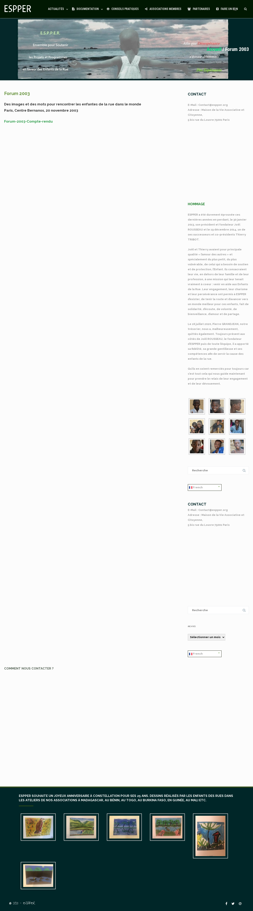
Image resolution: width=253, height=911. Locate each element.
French (196, 487)
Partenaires (199, 9)
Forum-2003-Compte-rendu (28, 121)
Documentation (85, 9)
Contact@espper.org (213, 104)
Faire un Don (227, 9)
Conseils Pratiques (123, 9)
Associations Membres (163, 9)
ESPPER (17, 9)
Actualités (56, 9)
